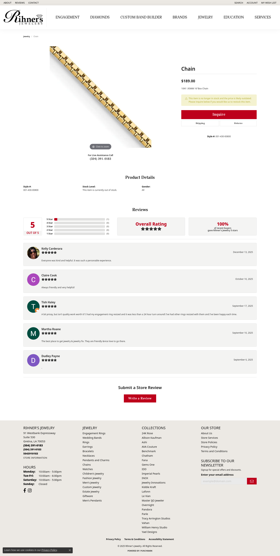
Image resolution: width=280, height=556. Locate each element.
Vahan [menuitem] (145, 523)
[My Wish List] (268, 2)
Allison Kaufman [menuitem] (152, 437)
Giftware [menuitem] (88, 496)
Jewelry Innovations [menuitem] (153, 482)
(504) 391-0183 (100, 159)
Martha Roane (51, 329)
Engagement (68, 17)
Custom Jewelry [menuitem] (92, 487)
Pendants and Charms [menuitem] (96, 460)
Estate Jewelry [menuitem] (91, 491)
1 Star (50, 233)
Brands (180, 17)
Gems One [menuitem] (148, 464)
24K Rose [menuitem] (147, 433)
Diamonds (100, 17)
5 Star (50, 219)
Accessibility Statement (161, 539)
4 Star (50, 222)
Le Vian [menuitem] (146, 496)
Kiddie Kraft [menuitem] (149, 487)
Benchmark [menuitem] (149, 451)
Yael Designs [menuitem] (149, 532)
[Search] (238, 2)
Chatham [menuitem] (147, 455)
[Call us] (30, 453)
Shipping (200, 123)
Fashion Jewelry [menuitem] (92, 478)
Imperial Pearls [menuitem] (151, 473)
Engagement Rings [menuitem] (94, 433)
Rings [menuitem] (86, 442)
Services (263, 17)
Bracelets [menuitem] (88, 451)
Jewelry (205, 17)
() (107, 219)
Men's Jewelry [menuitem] (91, 482)
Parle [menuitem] (145, 514)
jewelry (26, 36)
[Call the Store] (33, 445)
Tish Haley (48, 302)
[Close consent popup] (70, 550)
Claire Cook (49, 275)
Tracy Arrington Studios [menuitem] (156, 518)
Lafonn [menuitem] (146, 491)
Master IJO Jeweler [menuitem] (153, 500)
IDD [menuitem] (144, 469)
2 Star (50, 230)
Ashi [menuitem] (144, 442)
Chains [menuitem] (87, 464)
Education (234, 17)
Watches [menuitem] (88, 469)
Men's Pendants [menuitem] (92, 500)
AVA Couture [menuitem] (149, 446)
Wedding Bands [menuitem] (92, 437)
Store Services (209, 437)
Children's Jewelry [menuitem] (93, 473)
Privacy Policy (209, 446)
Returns (238, 123)
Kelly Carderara (51, 248)
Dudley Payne (50, 356)
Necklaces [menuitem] (89, 455)
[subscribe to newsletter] (252, 481)
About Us (206, 433)
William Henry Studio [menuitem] (154, 527)
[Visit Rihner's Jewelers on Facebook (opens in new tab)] (24, 490)
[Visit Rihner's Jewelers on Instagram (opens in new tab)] (30, 490)
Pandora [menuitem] (147, 509)
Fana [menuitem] (145, 460)
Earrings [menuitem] (88, 446)
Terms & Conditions (134, 539)
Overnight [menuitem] (148, 505)
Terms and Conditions (214, 451)
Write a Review (139, 398)
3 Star (50, 226)
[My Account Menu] (252, 2)
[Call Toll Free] (32, 449)
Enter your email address (217, 474)
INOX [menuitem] (145, 478)
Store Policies (209, 442)
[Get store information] (35, 457)
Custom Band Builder (141, 17)
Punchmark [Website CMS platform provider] (147, 551)
